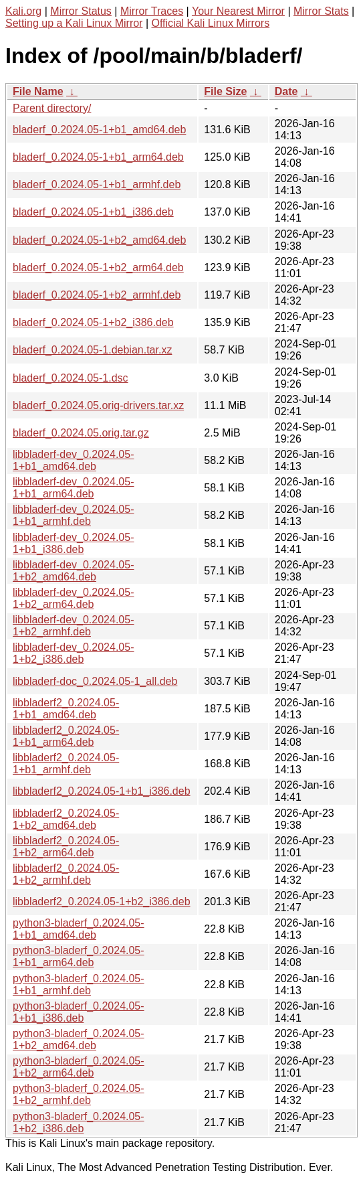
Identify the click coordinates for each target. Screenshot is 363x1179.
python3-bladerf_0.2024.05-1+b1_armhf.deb (78, 984)
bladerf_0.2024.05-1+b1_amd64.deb (99, 129)
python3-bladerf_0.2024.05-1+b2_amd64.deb (78, 1039)
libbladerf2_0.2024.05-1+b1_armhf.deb (66, 763)
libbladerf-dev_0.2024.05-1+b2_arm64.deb (73, 598)
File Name (38, 91)
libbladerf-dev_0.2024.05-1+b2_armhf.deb (73, 625)
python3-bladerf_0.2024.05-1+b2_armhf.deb (78, 1094)
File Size (225, 91)
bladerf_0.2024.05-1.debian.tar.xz (92, 350)
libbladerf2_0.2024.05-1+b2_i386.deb (102, 901)
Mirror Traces (151, 11)
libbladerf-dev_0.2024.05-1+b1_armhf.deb (73, 515)
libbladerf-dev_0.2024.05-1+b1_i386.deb (73, 543)
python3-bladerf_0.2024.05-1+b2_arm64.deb (78, 1067)
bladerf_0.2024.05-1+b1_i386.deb (93, 212)
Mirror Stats (321, 11)
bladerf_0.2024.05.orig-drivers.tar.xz (98, 405)
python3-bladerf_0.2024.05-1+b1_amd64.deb (78, 929)
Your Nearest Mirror (238, 11)
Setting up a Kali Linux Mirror (73, 23)
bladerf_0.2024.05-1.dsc (70, 378)
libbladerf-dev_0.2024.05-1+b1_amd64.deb (73, 460)
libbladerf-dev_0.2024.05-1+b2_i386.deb (73, 653)
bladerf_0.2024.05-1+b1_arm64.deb (98, 157)
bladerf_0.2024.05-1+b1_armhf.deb (96, 184)
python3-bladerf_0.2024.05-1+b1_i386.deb (78, 1012)
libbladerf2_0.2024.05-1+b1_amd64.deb (66, 708)
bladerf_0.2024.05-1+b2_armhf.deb (96, 295)
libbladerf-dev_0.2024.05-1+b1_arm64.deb (73, 487)
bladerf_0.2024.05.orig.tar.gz (81, 433)
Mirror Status (81, 11)
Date (286, 91)
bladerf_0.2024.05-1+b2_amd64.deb (99, 240)
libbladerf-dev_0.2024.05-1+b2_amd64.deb (73, 570)
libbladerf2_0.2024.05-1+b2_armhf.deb (66, 874)
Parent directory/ (52, 108)
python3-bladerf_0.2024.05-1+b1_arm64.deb (78, 956)
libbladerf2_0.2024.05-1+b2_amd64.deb (66, 819)
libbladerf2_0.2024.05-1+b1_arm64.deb (66, 736)
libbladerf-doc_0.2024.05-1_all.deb (95, 681)
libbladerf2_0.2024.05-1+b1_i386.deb (102, 791)
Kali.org (23, 11)
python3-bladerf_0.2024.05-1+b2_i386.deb (78, 1122)
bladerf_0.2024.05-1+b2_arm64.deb (98, 267)
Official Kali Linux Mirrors (210, 23)
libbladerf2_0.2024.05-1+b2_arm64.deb (66, 846)
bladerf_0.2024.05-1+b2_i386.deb (93, 322)
